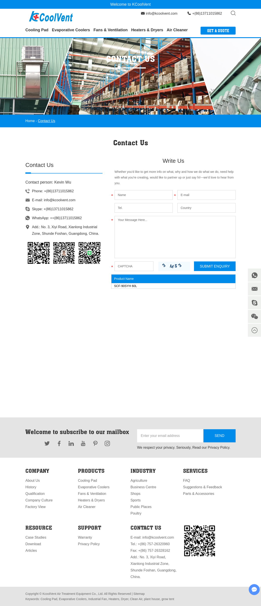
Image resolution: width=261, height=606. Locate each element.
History (30, 487)
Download (33, 544)
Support (89, 527)
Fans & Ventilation (110, 30)
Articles (31, 550)
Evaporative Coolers (71, 30)
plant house (151, 599)
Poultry (135, 513)
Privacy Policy (89, 544)
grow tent (167, 599)
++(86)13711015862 (66, 218)
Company (37, 471)
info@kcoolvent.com (161, 13)
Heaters (113, 599)
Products (91, 471)
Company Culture (39, 500)
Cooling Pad (36, 30)
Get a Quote (218, 30)
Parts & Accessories (198, 494)
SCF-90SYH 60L (125, 286)
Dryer (124, 599)
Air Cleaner (177, 30)
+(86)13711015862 (58, 209)
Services (195, 471)
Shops (135, 494)
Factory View (35, 507)
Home (30, 121)
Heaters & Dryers (147, 30)
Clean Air (135, 599)
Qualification (35, 494)
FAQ (186, 480)
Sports (135, 500)
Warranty (85, 537)
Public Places (141, 507)
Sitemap (139, 593)
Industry (142, 471)
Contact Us (46, 121)
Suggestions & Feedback (202, 487)
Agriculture (138, 480)
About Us (32, 480)
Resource (38, 527)
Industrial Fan (97, 599)
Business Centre (143, 487)
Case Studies (35, 537)
